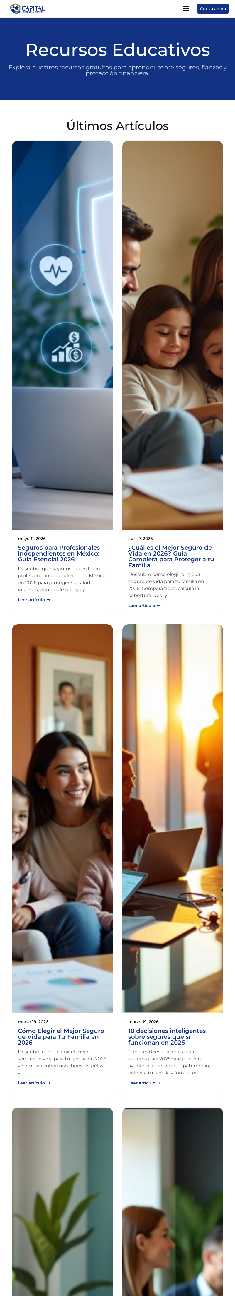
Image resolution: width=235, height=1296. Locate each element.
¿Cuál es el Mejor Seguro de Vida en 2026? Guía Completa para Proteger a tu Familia (171, 556)
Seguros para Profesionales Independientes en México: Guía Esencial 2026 (59, 553)
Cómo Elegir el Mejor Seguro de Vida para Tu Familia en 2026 (61, 1036)
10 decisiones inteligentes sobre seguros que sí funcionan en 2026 (167, 1036)
